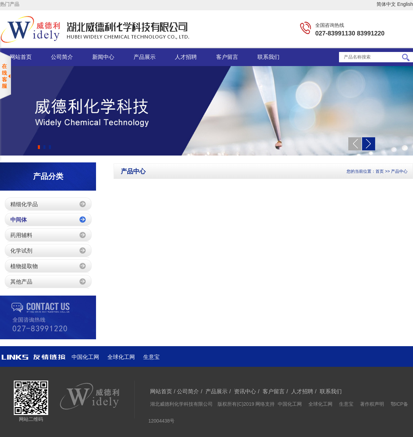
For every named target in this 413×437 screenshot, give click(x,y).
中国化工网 (85, 357)
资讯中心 (245, 391)
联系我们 (268, 57)
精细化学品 (24, 204)
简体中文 (386, 4)
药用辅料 (21, 235)
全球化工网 (121, 357)
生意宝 (151, 357)
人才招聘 (186, 57)
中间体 (18, 220)
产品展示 (145, 57)
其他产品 (21, 282)
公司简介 (62, 57)
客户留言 (227, 57)
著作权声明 (372, 404)
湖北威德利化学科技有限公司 (182, 404)
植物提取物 (24, 266)
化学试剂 (21, 251)
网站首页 (21, 57)
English (405, 4)
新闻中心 (103, 57)
